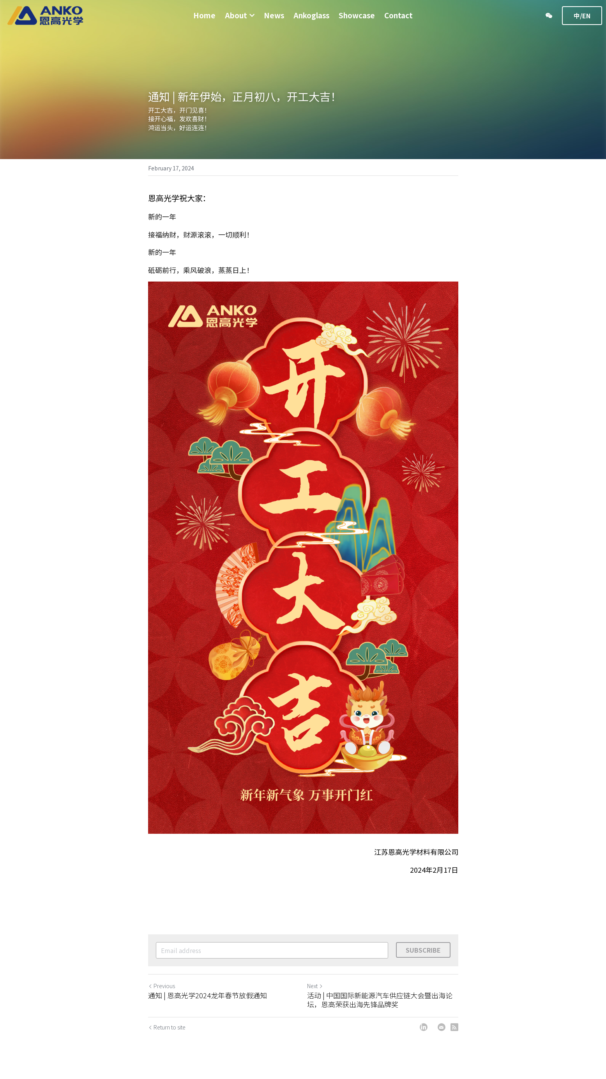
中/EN (582, 15)
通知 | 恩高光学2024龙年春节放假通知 (207, 1000)
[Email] (441, 1032)
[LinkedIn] (424, 1032)
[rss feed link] (454, 1032)
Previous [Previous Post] (161, 990)
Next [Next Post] (315, 990)
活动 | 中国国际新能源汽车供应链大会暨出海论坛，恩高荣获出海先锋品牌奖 (379, 1004)
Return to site (167, 1032)
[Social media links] (549, 15)
